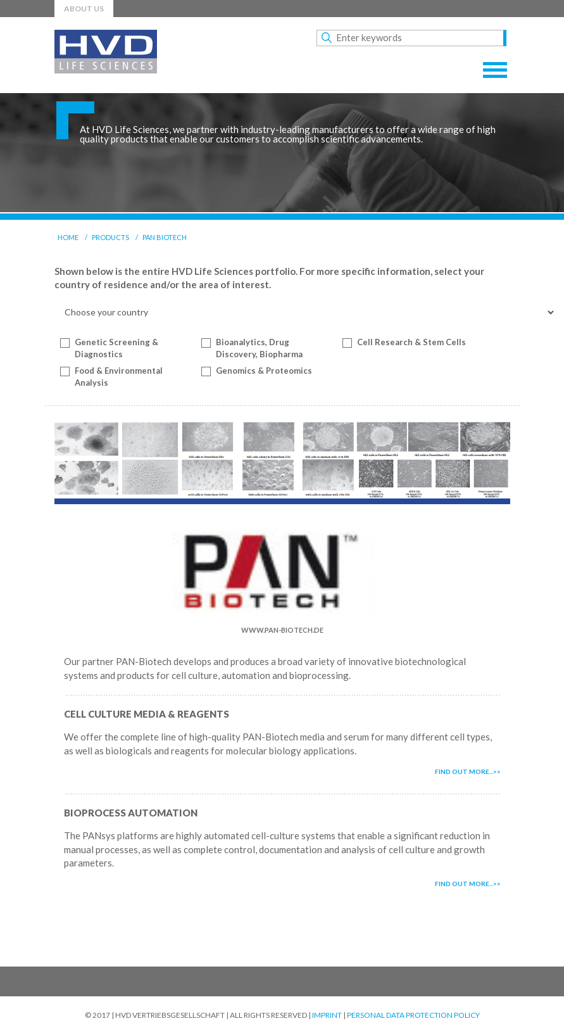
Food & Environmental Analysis (119, 376)
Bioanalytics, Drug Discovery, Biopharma (259, 348)
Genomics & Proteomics (264, 370)
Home (68, 237)
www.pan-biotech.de (282, 630)
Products (110, 237)
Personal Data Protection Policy (413, 1015)
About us (84, 8)
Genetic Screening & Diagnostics (116, 348)
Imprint (327, 1015)
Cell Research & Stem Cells (411, 342)
